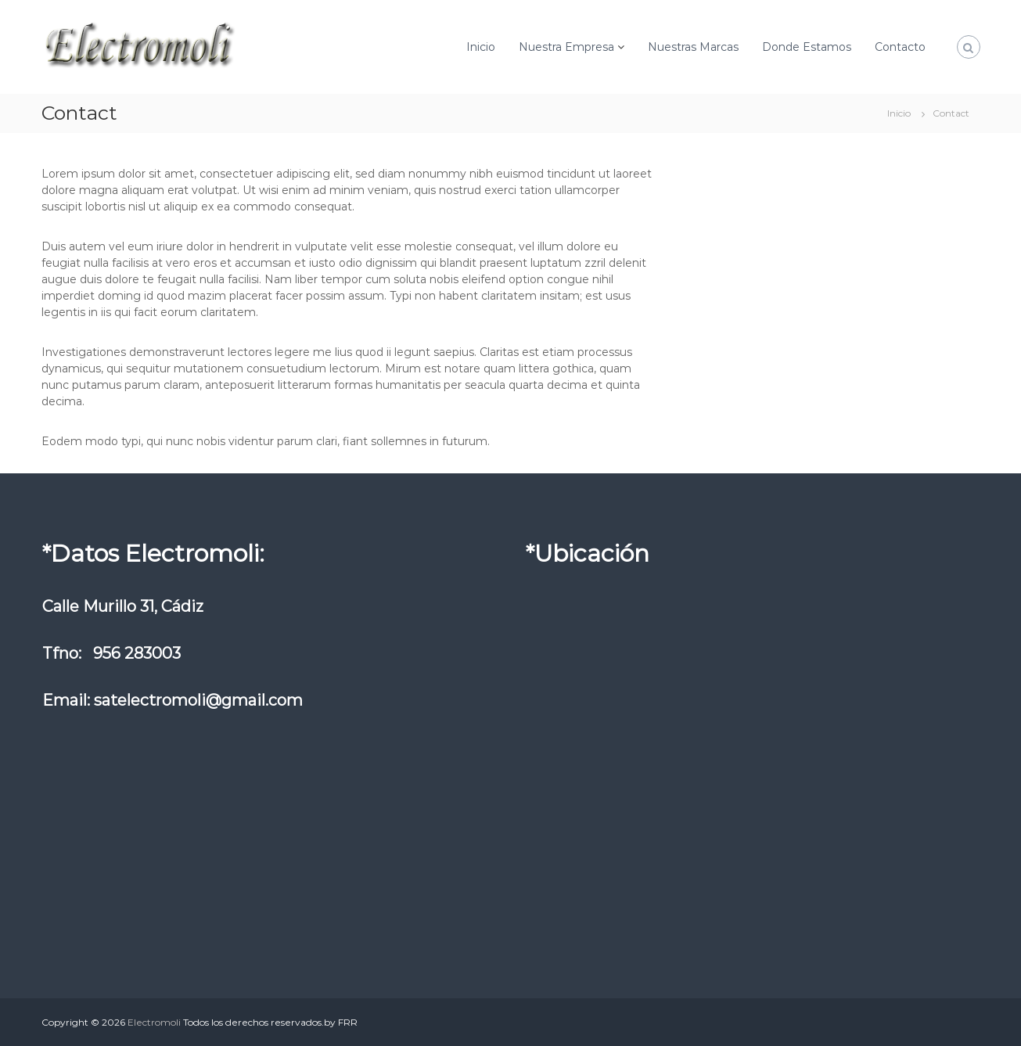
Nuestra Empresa (566, 47)
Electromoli (154, 1022)
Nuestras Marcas (693, 47)
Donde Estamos (806, 47)
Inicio (480, 47)
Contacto (900, 47)
